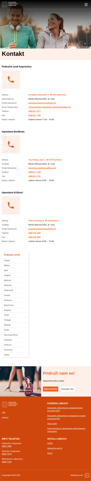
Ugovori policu (50, 389)
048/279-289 (34, 237)
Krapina (7, 310)
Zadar (6, 355)
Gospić (7, 295)
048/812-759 (34, 176)
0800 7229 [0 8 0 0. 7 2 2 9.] (7, 462)
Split (6, 270)
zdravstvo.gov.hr (54, 448)
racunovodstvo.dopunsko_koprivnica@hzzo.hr (49, 107)
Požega (7, 320)
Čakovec (8, 285)
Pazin (6, 315)
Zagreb (7, 275)
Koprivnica (9, 305)
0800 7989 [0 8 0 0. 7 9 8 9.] (7, 446)
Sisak (6, 330)
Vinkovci (8, 345)
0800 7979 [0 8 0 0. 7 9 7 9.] (7, 454)
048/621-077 (34, 111)
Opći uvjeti (52, 423)
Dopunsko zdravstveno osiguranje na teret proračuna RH (66, 417)
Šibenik (7, 325)
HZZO (50, 443)
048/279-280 (34, 233)
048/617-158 (34, 172)
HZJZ (49, 453)
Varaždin (8, 340)
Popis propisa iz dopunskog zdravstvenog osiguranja (66, 430)
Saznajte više (67, 389)
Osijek (7, 260)
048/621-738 (34, 115)
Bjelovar (7, 280)
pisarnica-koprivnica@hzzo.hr (42, 103)
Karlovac (8, 300)
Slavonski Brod (11, 335)
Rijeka (7, 265)
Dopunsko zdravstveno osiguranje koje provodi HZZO (64, 409)
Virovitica (8, 350)
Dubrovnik (8, 290)
